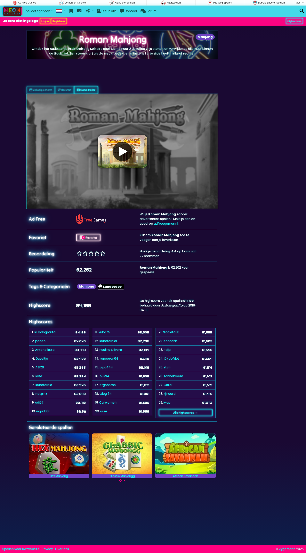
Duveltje (42, 358)
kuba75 (104, 332)
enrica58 (170, 341)
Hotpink (41, 393)
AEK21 (39, 367)
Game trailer (86, 90)
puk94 (104, 376)
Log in (45, 21)
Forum (149, 11)
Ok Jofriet (171, 358)
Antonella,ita (44, 350)
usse (103, 411)
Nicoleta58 (171, 332)
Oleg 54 (106, 393)
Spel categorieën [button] (37, 11)
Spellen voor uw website (20, 549)
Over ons (62, 549)
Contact (128, 11)
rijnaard (169, 393)
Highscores (294, 21)
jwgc (167, 402)
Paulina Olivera (110, 350)
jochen (40, 341)
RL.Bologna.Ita (44, 332)
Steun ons (107, 11)
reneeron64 (109, 358)
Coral (168, 385)
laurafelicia (43, 385)
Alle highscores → (185, 413)
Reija (167, 350)
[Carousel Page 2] (124, 480)
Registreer (58, 21)
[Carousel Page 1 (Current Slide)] (120, 480)
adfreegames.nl (166, 223)
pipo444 (106, 367)
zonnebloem (173, 376)
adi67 (39, 402)
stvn (167, 367)
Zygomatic (287, 549)
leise (38, 376)
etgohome (108, 385)
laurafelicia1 (108, 341)
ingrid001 (43, 411)
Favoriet (88, 237)
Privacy (47, 549)
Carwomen (108, 402)
